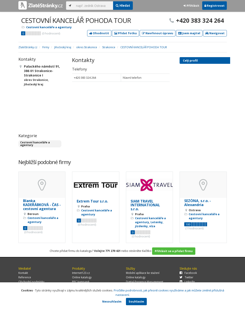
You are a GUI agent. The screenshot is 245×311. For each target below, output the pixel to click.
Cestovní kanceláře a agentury (49, 27)
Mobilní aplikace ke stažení (142, 273)
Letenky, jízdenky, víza (149, 224)
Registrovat (214, 6)
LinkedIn (187, 282)
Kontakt (23, 273)
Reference (24, 277)
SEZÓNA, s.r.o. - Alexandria (197, 202)
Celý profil (190, 60)
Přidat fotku (125, 33)
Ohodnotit (99, 33)
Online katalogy (82, 277)
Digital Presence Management (144, 282)
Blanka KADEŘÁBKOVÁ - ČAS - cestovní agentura (42, 204)
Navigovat (215, 33)
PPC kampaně (80, 282)
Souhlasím (136, 301)
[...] (93, 5)
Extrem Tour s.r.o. (92, 201)
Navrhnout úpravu (157, 33)
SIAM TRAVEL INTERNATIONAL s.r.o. (145, 205)
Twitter (186, 277)
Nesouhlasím (112, 301)
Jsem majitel (189, 33)
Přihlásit (191, 6)
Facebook (188, 273)
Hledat (123, 5)
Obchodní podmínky (31, 282)
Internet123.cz (81, 273)
